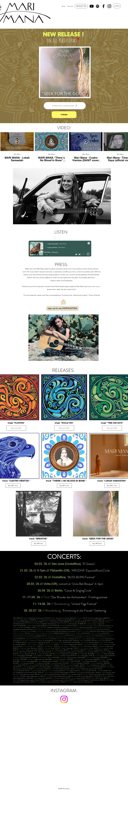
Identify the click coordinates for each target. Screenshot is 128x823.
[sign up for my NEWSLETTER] (62, 308)
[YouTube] (91, 6)
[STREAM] (64, 114)
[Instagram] (109, 6)
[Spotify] (97, 6)
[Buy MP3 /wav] (13, 485)
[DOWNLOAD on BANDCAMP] (65, 105)
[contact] (117, 6)
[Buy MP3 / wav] (112, 485)
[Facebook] (103, 6)
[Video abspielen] (17, 142)
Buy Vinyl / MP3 (16, 428)
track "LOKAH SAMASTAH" (111, 480)
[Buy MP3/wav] (38, 543)
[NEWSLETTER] (81, 6)
